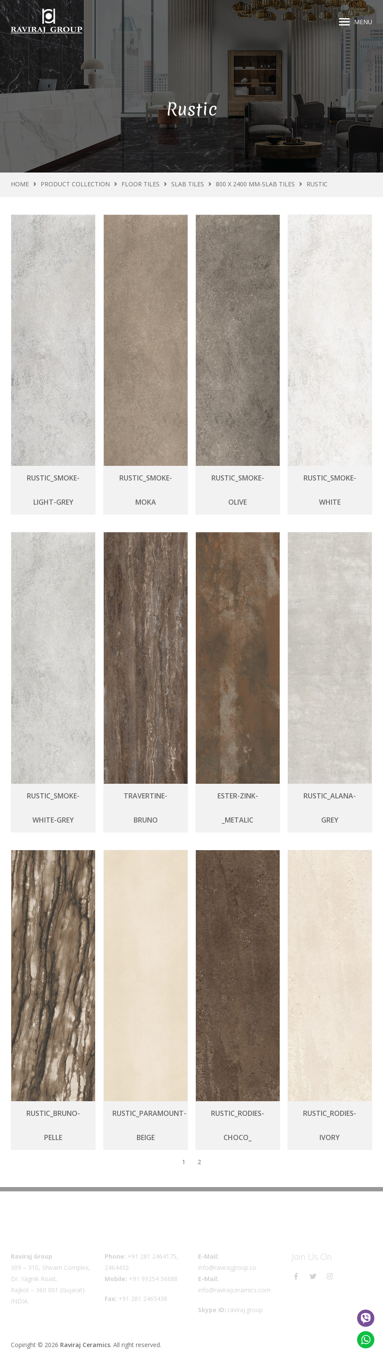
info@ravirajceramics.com (234, 1290)
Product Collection (75, 184)
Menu (355, 22)
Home (20, 184)
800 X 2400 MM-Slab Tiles (255, 184)
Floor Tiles (140, 184)
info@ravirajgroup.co (227, 1267)
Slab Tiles (187, 184)
